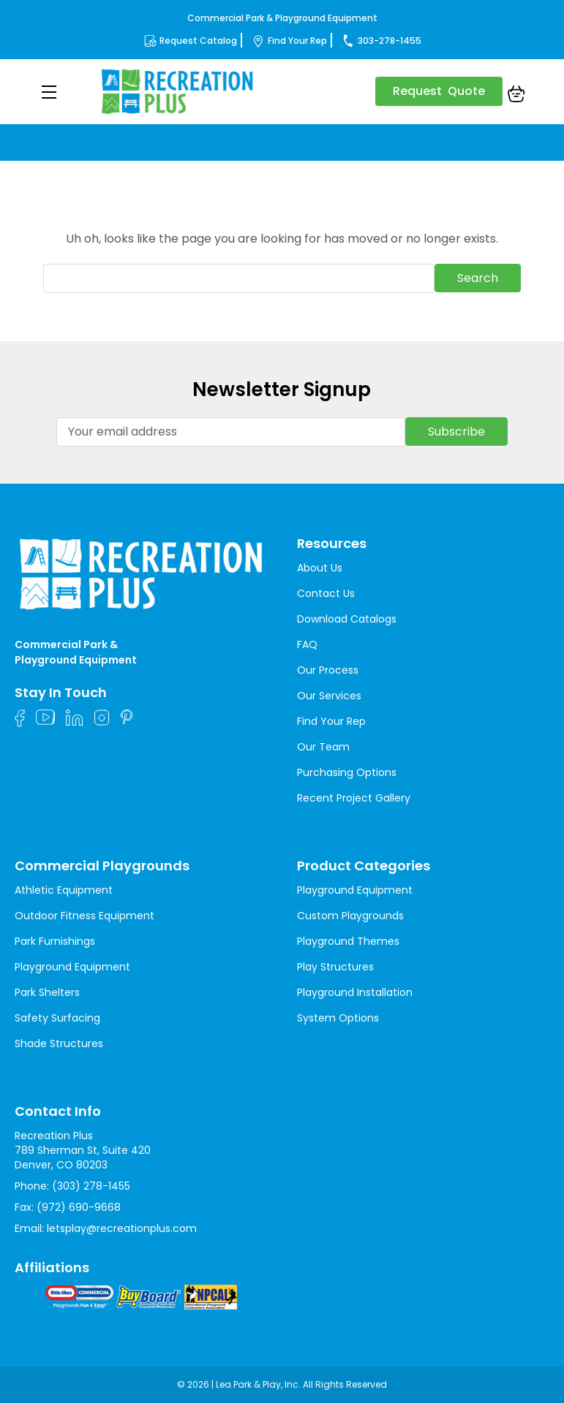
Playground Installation (355, 992)
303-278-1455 (389, 40)
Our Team (323, 746)
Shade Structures (59, 1043)
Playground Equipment (72, 966)
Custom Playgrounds (350, 915)
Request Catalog (198, 40)
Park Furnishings (55, 941)
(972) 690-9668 (79, 1207)
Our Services (329, 695)
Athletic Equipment (64, 890)
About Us (319, 567)
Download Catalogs (346, 619)
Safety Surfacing (57, 1018)
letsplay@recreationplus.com (122, 1228)
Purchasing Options (346, 772)
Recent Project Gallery (353, 798)
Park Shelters (47, 992)
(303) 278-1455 (91, 1186)
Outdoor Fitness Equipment (84, 915)
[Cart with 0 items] (516, 95)
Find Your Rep (297, 40)
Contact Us (326, 593)
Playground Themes (348, 941)
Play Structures (335, 966)
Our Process (327, 670)
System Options (338, 1018)
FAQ (307, 644)
